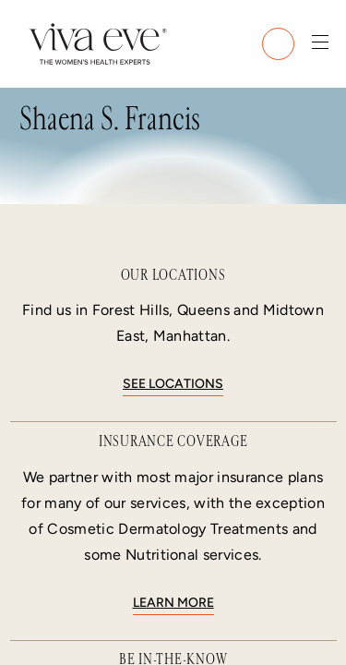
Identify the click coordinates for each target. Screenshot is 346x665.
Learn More (173, 603)
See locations (173, 384)
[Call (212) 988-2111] (278, 44)
